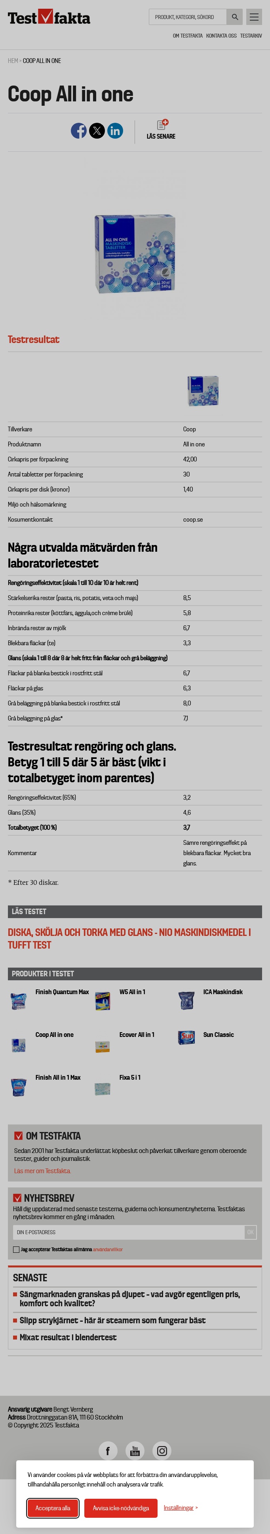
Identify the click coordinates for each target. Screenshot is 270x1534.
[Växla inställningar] (181, 1508)
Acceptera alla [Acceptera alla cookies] (53, 1508)
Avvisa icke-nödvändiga (121, 1508)
